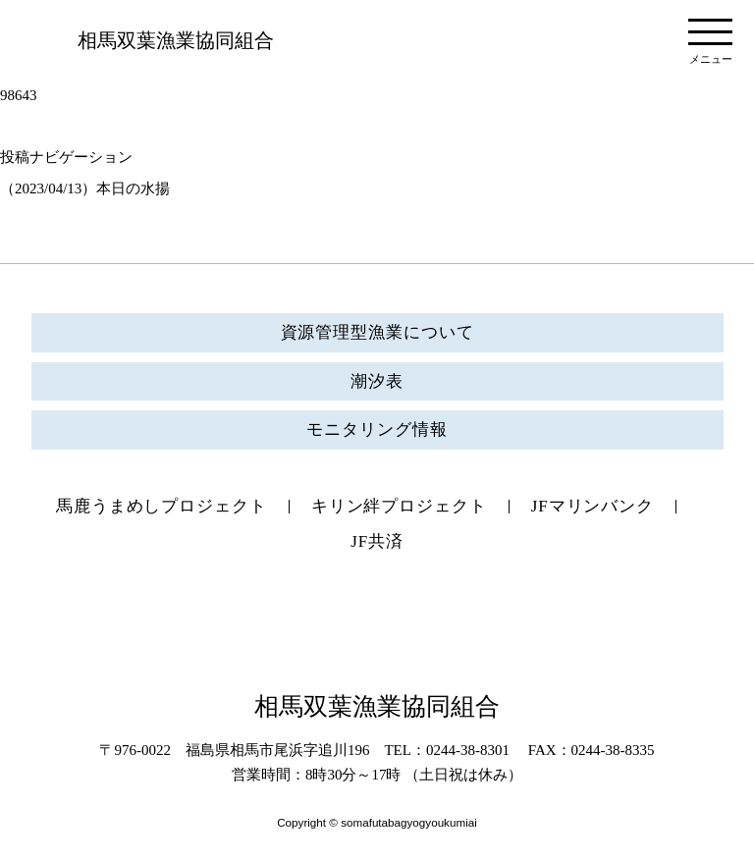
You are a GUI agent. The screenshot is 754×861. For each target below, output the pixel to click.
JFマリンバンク (592, 506)
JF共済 (377, 541)
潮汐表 (377, 381)
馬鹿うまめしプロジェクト (161, 506)
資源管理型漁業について (377, 332)
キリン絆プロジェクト (399, 506)
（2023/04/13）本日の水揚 (85, 188)
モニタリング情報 (376, 429)
